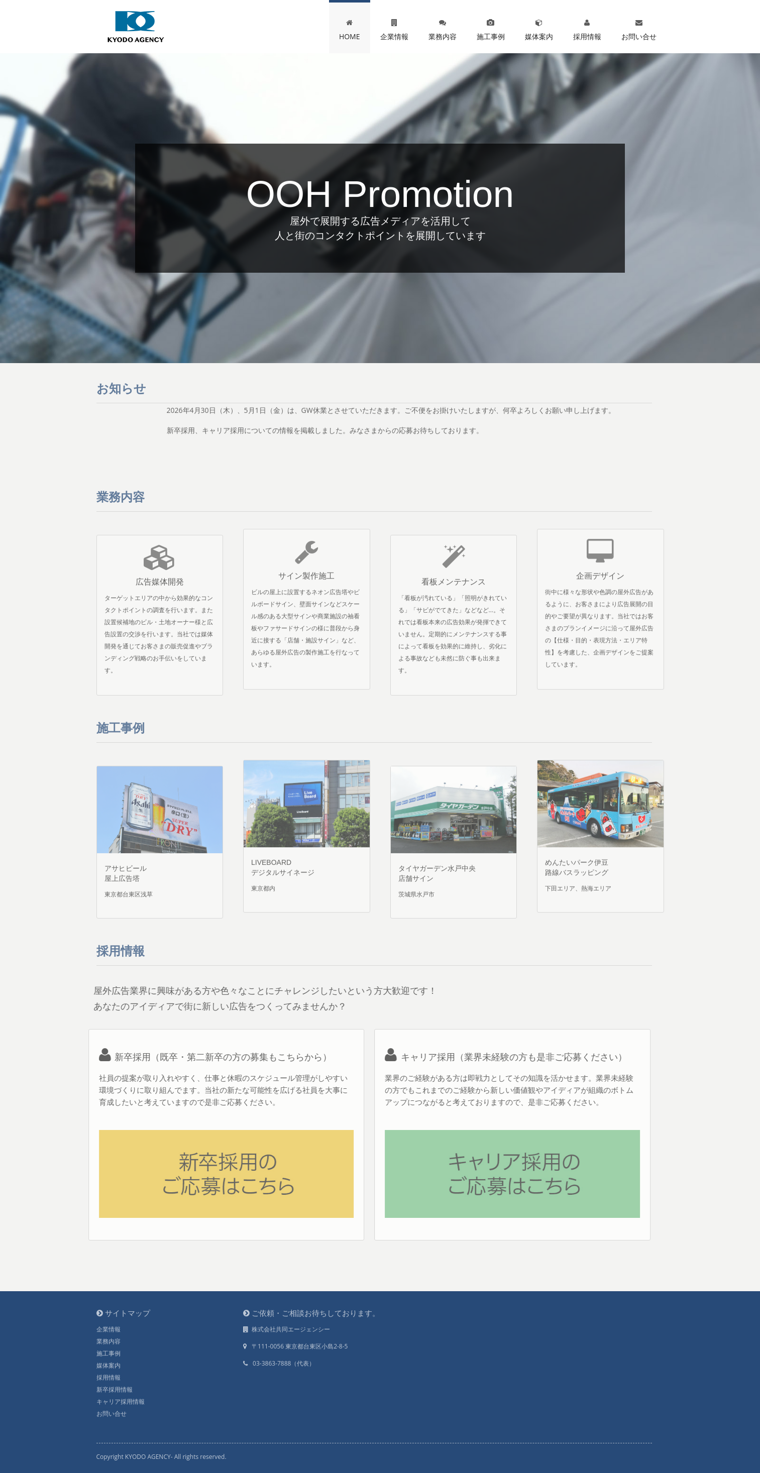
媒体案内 (539, 27)
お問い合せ (639, 27)
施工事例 (491, 27)
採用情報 (587, 27)
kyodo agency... (136, 26)
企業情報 (394, 27)
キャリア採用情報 (120, 1398)
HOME (349, 27)
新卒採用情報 (114, 1386)
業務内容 (442, 27)
